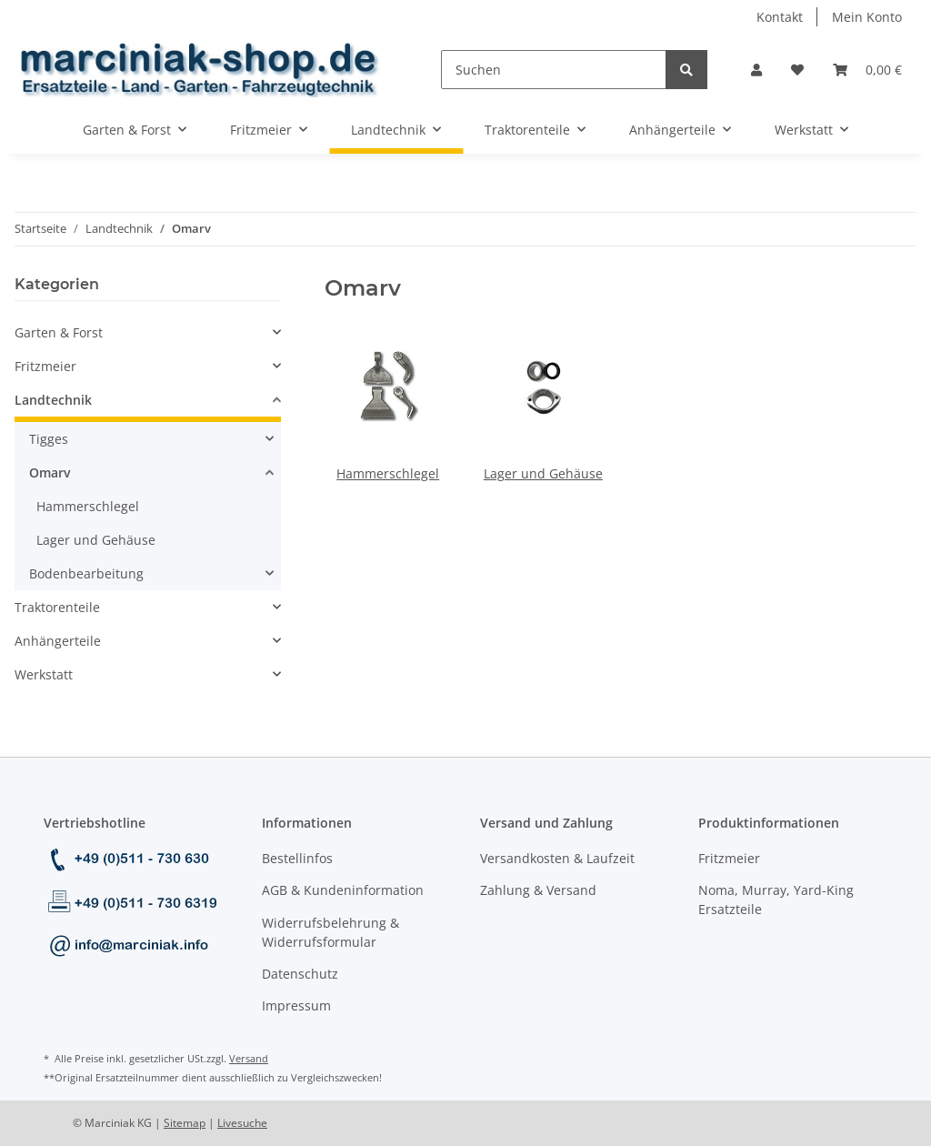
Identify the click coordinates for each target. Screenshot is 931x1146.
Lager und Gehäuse (543, 473)
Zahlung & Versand (538, 890)
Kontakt (779, 16)
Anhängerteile (58, 640)
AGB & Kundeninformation (343, 890)
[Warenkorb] (867, 69)
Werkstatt (44, 674)
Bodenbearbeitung (86, 573)
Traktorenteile (57, 607)
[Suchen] (553, 69)
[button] (756, 69)
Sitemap (184, 1123)
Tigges (48, 438)
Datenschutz (300, 973)
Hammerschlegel (387, 473)
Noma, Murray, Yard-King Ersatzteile (776, 899)
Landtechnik (53, 399)
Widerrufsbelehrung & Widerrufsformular (330, 932)
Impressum (296, 1005)
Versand (248, 1058)
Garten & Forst (59, 332)
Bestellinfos (297, 858)
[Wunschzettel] (797, 69)
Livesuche (242, 1123)
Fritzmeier (45, 366)
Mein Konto (867, 16)
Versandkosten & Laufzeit (557, 858)
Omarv (50, 472)
